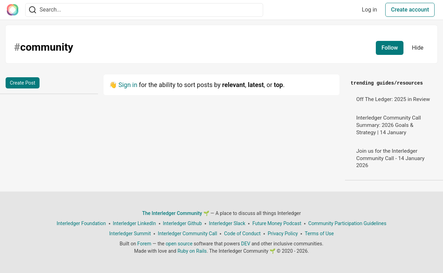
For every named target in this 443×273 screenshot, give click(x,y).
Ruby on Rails (192, 251)
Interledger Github (182, 223)
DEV (245, 243)
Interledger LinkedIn (134, 223)
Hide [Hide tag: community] (417, 47)
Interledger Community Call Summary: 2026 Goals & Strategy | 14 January (388, 125)
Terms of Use (319, 233)
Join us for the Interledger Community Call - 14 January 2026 (390, 158)
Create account (410, 9)
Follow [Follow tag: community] (389, 47)
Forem (144, 243)
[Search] (33, 9)
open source (179, 243)
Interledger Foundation (81, 223)
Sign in (127, 84)
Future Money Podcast (276, 223)
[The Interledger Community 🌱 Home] (13, 10)
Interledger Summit (130, 233)
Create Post (22, 83)
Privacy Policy (283, 233)
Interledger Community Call (187, 233)
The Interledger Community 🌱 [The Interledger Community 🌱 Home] (175, 213)
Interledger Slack (227, 223)
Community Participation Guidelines (347, 223)
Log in (369, 9)
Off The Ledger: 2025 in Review (393, 99)
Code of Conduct (242, 233)
